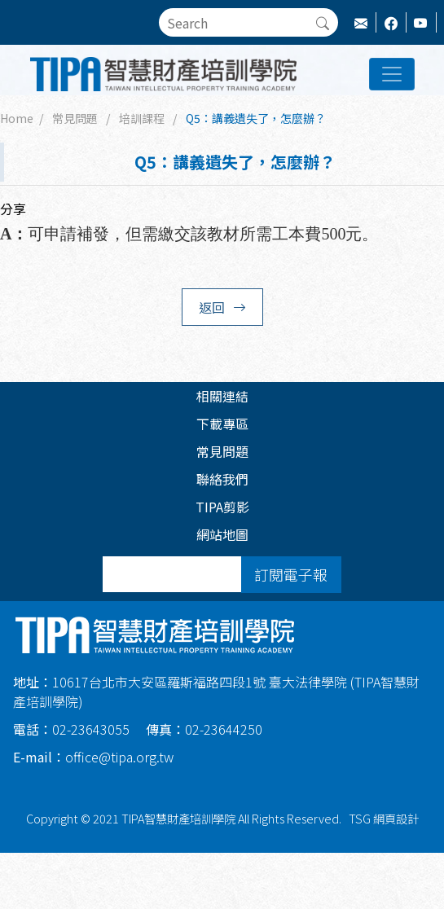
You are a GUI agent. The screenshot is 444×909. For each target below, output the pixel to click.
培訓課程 (142, 118)
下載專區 (222, 423)
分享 (13, 208)
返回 (222, 307)
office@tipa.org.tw (93, 756)
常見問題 (75, 118)
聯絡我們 (222, 479)
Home (16, 118)
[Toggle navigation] (392, 74)
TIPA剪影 (222, 506)
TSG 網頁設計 (384, 818)
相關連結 (222, 396)
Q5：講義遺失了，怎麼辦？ (256, 118)
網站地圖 (222, 534)
